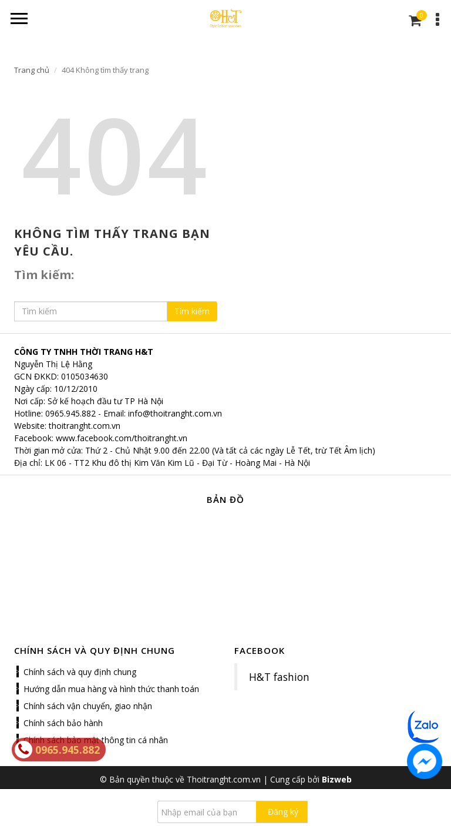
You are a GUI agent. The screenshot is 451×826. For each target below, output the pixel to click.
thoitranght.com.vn (84, 425)
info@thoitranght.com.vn (175, 413)
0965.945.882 (70, 413)
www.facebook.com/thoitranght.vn (121, 438)
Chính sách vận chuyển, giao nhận (87, 705)
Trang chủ (31, 70)
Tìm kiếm (192, 311)
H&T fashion (279, 677)
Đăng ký (283, 811)
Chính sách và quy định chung (79, 671)
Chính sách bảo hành (63, 722)
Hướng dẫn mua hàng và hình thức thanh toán (111, 688)
